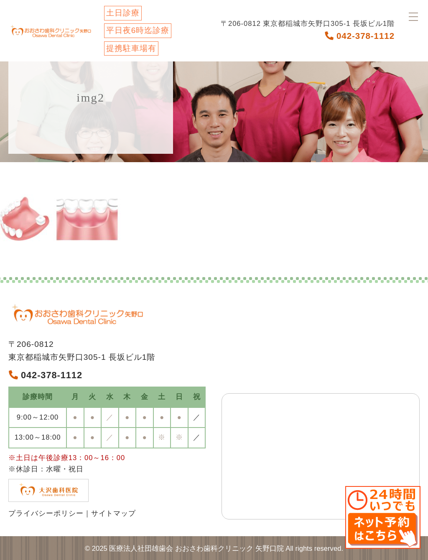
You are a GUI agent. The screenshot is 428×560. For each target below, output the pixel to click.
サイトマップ (113, 513)
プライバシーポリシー (46, 513)
